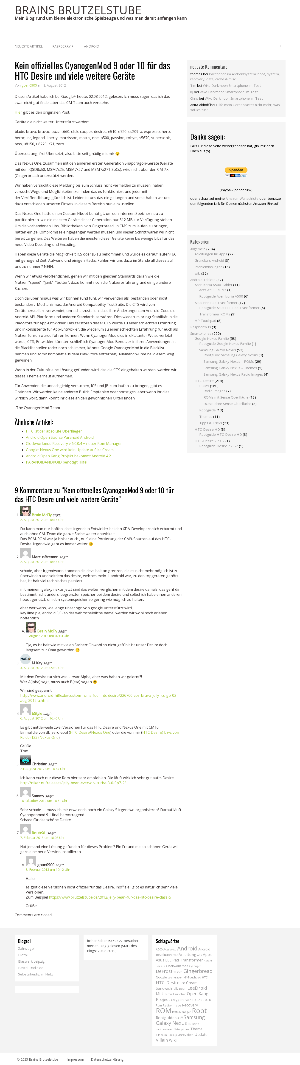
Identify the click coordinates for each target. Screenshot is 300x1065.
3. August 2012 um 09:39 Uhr (42, 668)
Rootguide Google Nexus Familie (225, 343)
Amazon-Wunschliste (242, 198)
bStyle (37, 713)
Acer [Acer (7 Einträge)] (166, 949)
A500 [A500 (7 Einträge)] (159, 949)
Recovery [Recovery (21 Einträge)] (190, 1005)
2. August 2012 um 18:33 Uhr (42, 561)
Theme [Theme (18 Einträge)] (196, 1028)
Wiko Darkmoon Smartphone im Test (232, 85)
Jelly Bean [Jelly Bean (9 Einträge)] (179, 988)
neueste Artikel (29, 46)
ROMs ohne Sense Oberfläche (227, 403)
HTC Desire (80, 732)
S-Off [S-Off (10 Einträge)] (179, 1018)
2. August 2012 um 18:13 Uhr (42, 519)
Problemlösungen (208, 266)
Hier (18, 112)
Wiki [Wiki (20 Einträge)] (173, 1040)
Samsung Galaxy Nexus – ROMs (229, 361)
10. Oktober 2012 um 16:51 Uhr (43, 800)
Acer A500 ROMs (212, 289)
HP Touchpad (205, 320)
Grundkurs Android (209, 260)
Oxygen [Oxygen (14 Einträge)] (177, 999)
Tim (193, 85)
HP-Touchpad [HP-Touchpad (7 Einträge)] (192, 977)
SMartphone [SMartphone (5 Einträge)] (181, 1029)
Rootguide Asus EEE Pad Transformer (229, 307)
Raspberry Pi (63, 46)
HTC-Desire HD (207, 429)
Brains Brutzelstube (43, 1059)
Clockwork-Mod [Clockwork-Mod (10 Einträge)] (177, 966)
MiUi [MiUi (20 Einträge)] (160, 993)
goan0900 (29, 85)
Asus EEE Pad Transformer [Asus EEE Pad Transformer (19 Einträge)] (179, 960)
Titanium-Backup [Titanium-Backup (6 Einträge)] (166, 1035)
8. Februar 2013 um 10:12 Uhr (48, 869)
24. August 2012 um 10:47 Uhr (42, 769)
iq (191, 92)
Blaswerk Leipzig (31, 961)
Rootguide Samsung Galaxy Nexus (231, 355)
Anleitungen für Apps (211, 254)
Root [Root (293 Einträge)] (199, 1010)
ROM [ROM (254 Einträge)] (163, 1010)
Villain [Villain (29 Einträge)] (162, 1040)
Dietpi (23, 955)
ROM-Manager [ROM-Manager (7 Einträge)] (181, 1012)
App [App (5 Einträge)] (199, 955)
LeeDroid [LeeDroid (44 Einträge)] (197, 988)
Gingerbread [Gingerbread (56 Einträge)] (198, 971)
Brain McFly (42, 514)
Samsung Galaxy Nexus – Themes (230, 367)
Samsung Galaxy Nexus (217, 350)
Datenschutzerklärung (107, 1059)
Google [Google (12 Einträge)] (161, 977)
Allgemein (197, 249)
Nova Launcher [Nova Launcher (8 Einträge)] (175, 994)
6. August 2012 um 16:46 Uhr (42, 718)
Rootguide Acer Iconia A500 (221, 296)
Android (91, 46)
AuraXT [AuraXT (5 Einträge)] (208, 960)
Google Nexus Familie (212, 338)
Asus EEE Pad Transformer (216, 302)
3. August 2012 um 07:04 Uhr (47, 636)
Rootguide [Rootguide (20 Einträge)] (165, 1017)
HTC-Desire (204, 380)
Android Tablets (203, 279)
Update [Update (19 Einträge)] (200, 1034)
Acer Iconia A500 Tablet (213, 284)
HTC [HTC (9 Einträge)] (204, 977)
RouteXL (39, 832)
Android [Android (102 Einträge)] (187, 948)
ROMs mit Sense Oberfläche (226, 397)
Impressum (75, 1059)
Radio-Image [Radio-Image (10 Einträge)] (172, 1005)
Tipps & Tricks (210, 423)
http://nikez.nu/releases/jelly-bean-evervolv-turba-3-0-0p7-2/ (73, 782)
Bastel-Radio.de (30, 967)
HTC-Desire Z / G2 (209, 440)
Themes (205, 416)
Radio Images (214, 390)
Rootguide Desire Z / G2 (218, 446)
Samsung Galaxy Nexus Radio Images (233, 374)
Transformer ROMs (214, 314)
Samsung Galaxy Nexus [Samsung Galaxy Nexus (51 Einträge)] (180, 1020)
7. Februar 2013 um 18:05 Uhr (42, 837)
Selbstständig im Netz (35, 974)
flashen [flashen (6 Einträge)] (178, 972)
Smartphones (200, 333)
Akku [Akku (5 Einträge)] (173, 949)
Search (281, 46)
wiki (197, 273)
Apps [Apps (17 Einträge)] (207, 954)
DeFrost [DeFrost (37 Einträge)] (164, 971)
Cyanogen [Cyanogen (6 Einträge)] (195, 966)
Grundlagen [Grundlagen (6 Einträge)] (175, 977)
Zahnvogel (26, 948)
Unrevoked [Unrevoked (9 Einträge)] (185, 1035)
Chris (194, 98)
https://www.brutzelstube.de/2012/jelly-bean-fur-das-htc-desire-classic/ (110, 897)
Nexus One (100, 732)
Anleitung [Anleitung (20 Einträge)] (187, 954)
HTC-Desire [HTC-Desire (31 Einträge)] (167, 982)
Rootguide (207, 410)
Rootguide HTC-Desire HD (220, 434)
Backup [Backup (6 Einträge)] (160, 966)
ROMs (204, 385)
